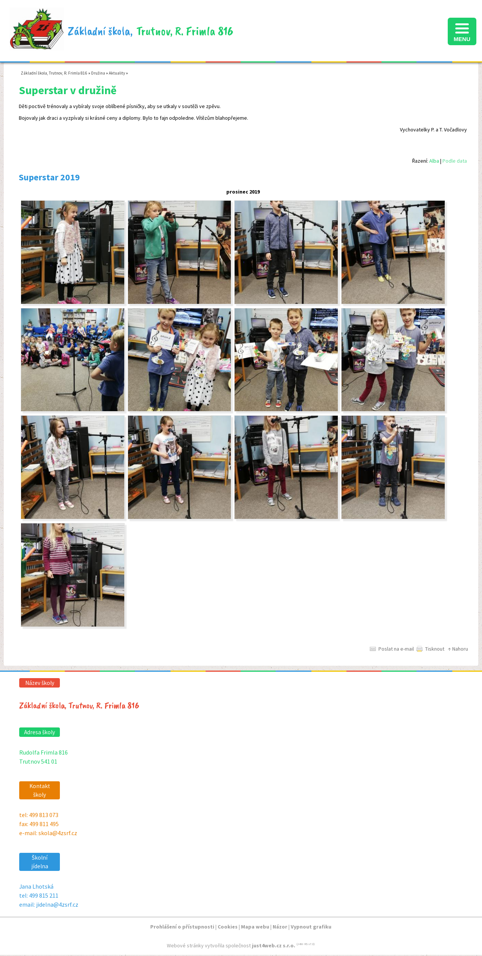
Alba (434, 160)
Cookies (228, 926)
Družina (98, 73)
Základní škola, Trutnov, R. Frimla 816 (54, 73)
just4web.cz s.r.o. (273, 945)
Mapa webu (255, 926)
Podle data (454, 160)
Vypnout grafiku (311, 926)
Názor (280, 926)
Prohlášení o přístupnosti (182, 926)
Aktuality (117, 73)
